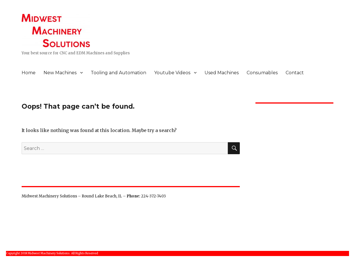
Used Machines (222, 72)
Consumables (262, 72)
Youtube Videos (172, 72)
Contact (295, 72)
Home (29, 72)
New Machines (60, 72)
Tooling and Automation (118, 72)
